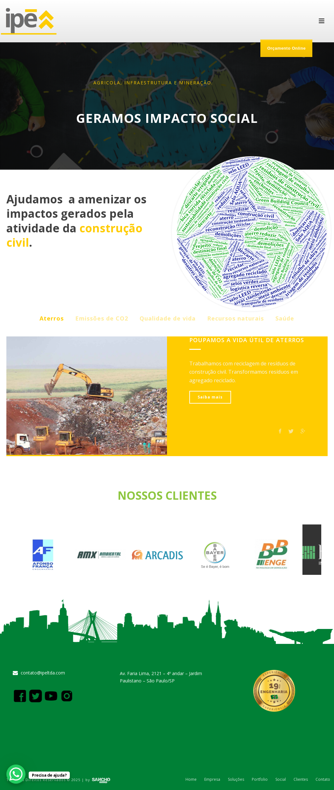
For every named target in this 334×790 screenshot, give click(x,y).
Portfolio (260, 779)
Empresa (212, 779)
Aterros (52, 318)
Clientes (301, 779)
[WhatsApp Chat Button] (15, 774)
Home (191, 779)
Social (280, 779)
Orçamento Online (286, 48)
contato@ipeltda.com (43, 673)
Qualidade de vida (168, 318)
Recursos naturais (235, 318)
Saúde (284, 318)
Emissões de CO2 (101, 318)
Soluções (236, 779)
